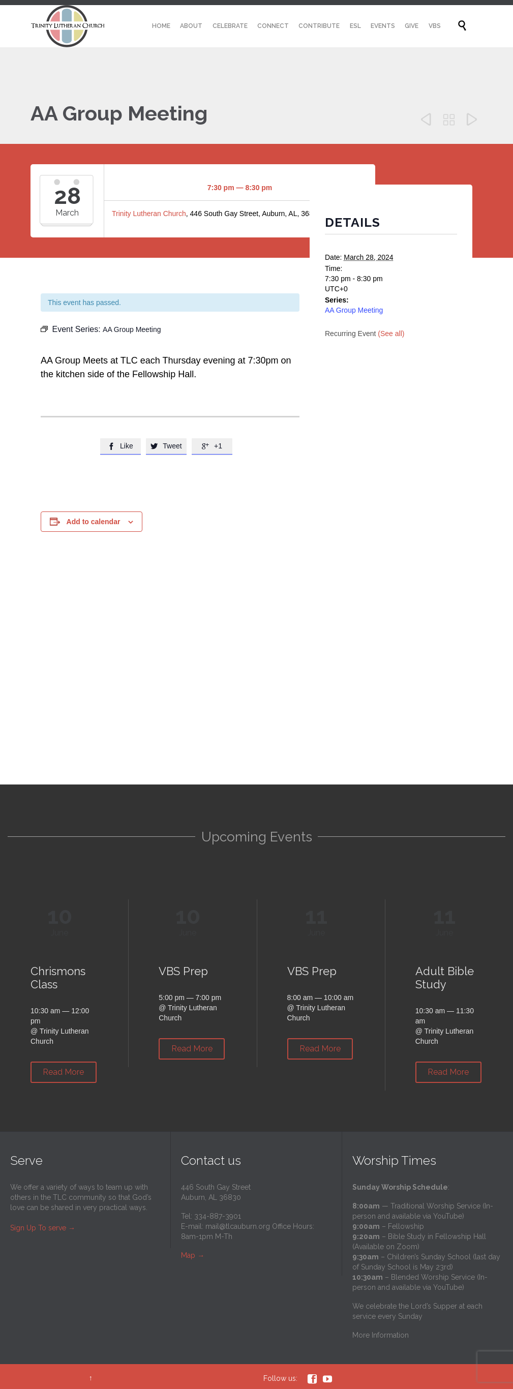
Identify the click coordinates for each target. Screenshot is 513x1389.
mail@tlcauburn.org (237, 1226)
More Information (380, 1335)
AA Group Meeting (354, 310)
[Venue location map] (256, 695)
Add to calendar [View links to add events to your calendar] (93, 522)
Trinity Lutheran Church (149, 213)
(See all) (391, 333)
